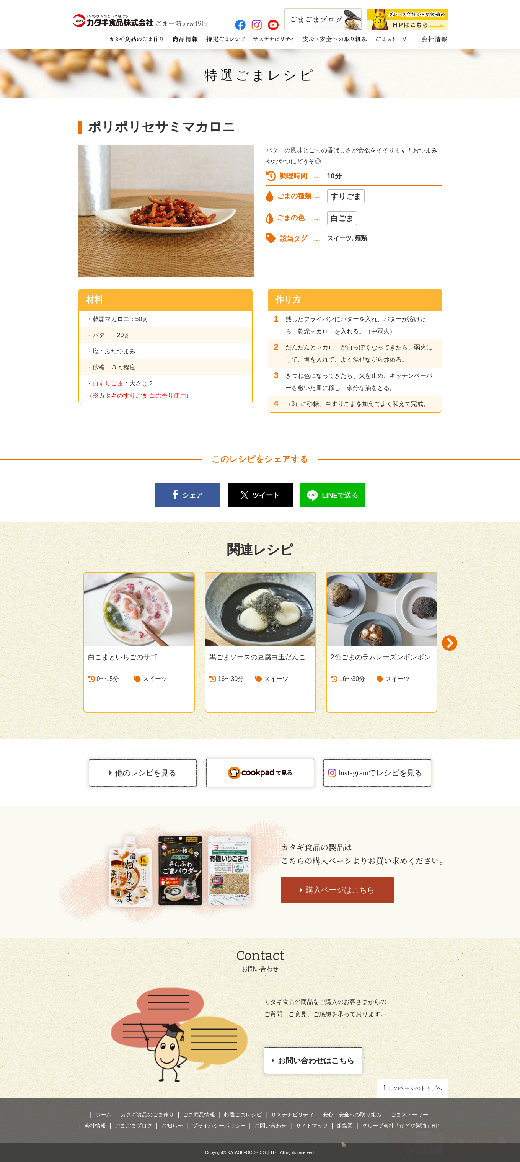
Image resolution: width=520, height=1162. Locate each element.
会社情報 (95, 1126)
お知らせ (172, 1126)
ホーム (103, 1114)
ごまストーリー (409, 1114)
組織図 (345, 1126)
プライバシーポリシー (219, 1126)
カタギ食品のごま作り (147, 1114)
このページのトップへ (415, 1088)
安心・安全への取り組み (352, 1114)
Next (449, 643)
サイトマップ (312, 1126)
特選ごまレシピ (260, 75)
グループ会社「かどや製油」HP (400, 1126)
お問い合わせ (270, 1126)
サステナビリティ (292, 1114)
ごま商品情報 (199, 1114)
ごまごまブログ (133, 1126)
